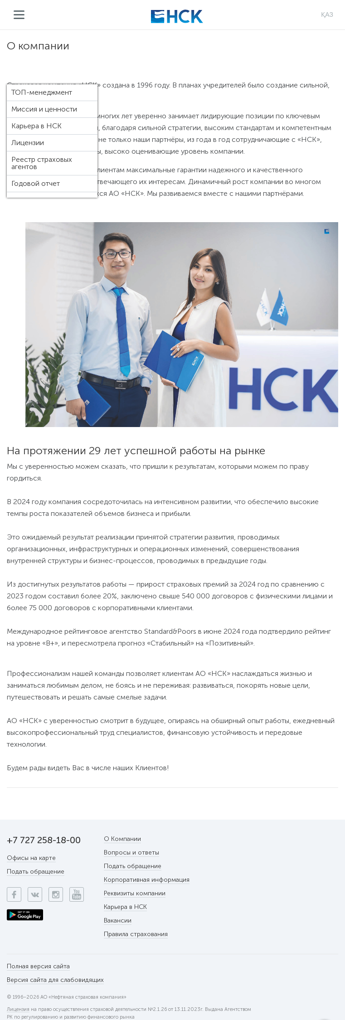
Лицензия (18, 1009)
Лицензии (27, 142)
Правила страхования (136, 934)
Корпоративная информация (147, 880)
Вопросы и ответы (131, 852)
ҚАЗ (327, 14)
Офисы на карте (31, 858)
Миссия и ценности (44, 109)
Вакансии (117, 920)
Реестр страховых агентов (41, 163)
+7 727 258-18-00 (44, 840)
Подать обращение (35, 871)
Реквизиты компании (134, 893)
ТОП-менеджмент (41, 92)
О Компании (122, 839)
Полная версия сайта (38, 966)
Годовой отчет (35, 183)
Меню (19, 14)
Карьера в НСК (36, 125)
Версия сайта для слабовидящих (55, 980)
